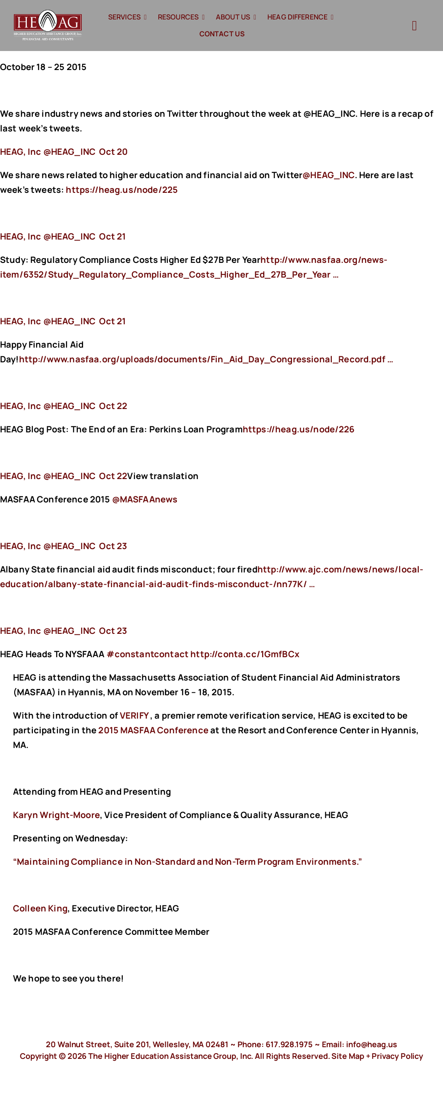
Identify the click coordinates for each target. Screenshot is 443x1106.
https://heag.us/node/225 (123, 189)
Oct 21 (112, 236)
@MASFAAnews (145, 499)
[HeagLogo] (48, 13)
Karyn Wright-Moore (56, 815)
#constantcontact (147, 654)
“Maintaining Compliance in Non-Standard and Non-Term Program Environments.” (187, 861)
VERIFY (134, 715)
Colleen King (40, 908)
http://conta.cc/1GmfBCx (245, 654)
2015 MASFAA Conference (153, 730)
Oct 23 (113, 546)
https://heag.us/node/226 (299, 429)
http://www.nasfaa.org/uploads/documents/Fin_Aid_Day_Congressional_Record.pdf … (206, 359)
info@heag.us (371, 1044)
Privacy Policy (397, 1056)
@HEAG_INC (328, 175)
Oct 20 (113, 151)
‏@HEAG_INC (48, 151)
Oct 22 (113, 406)
